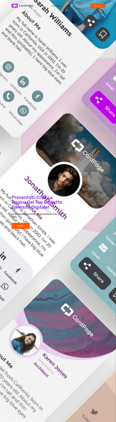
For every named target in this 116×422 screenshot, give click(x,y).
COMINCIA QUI (20, 226)
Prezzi (68, 6)
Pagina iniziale (56, 6)
